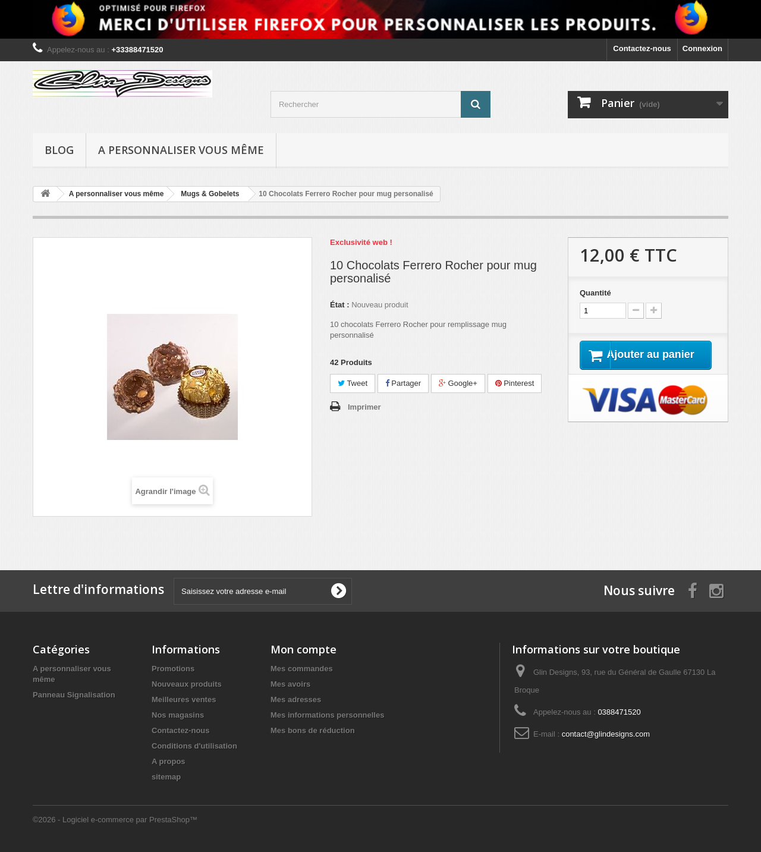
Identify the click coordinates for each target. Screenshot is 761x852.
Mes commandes (302, 668)
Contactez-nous (642, 48)
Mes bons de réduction (313, 730)
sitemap (166, 776)
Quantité (595, 292)
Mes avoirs (290, 684)
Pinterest (514, 383)
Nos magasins (178, 714)
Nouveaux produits (187, 684)
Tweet (352, 383)
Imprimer (364, 407)
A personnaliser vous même (181, 150)
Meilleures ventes (184, 699)
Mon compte (304, 649)
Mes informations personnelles (327, 714)
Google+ (458, 383)
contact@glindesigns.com (606, 734)
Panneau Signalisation (74, 694)
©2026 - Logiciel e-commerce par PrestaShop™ (115, 819)
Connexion (702, 48)
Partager (403, 383)
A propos (168, 761)
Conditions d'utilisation (194, 745)
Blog (59, 150)
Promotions (173, 668)
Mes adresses (296, 699)
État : (340, 304)
